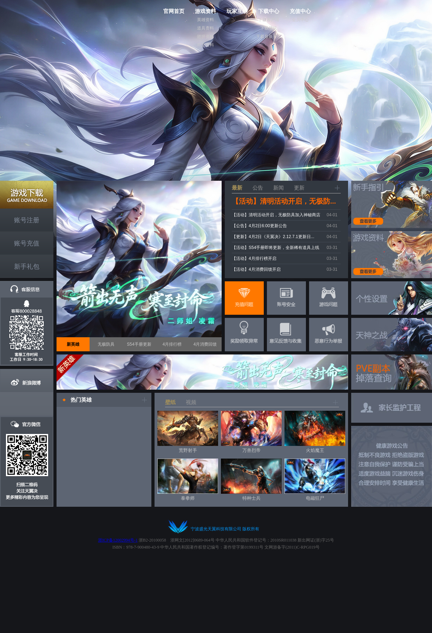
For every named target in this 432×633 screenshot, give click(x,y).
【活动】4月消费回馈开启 (256, 269)
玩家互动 (237, 11)
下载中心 (268, 11)
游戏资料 (205, 11)
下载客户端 (268, 19)
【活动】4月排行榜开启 (254, 258)
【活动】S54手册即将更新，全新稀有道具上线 (275, 247)
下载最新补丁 (268, 36)
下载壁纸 (268, 28)
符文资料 (205, 45)
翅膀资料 (205, 36)
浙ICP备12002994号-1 (118, 540)
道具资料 (205, 28)
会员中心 (300, 19)
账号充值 (26, 243)
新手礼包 (26, 266)
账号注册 (26, 220)
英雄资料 (205, 19)
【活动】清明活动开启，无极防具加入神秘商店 (276, 214)
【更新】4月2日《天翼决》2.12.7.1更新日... (273, 236)
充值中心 (300, 11)
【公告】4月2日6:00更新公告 (259, 225)
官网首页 (173, 11)
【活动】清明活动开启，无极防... (284, 201)
